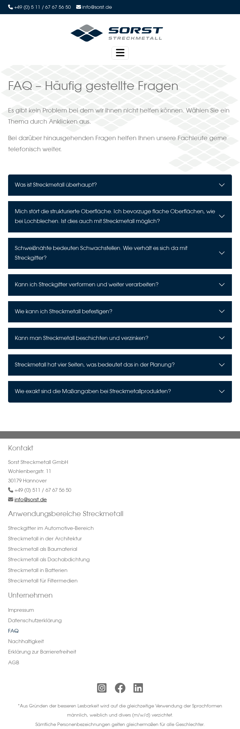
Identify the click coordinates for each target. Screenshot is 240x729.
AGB (13, 662)
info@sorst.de (97, 7)
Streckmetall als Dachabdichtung (49, 559)
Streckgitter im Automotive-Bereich (51, 528)
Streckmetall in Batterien (37, 570)
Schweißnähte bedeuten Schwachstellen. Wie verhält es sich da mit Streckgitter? (101, 258)
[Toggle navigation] (120, 53)
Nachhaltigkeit (26, 641)
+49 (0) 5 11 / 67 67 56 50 (42, 7)
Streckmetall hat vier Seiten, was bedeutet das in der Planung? (95, 370)
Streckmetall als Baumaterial (42, 549)
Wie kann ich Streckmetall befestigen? (63, 316)
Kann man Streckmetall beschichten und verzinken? (81, 343)
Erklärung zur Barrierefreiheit (42, 651)
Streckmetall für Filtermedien (43, 580)
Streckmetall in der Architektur (45, 538)
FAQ (13, 631)
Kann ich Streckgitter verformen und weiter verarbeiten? (86, 290)
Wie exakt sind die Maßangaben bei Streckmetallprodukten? (93, 396)
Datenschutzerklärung (35, 620)
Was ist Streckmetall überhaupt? (56, 190)
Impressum (21, 610)
